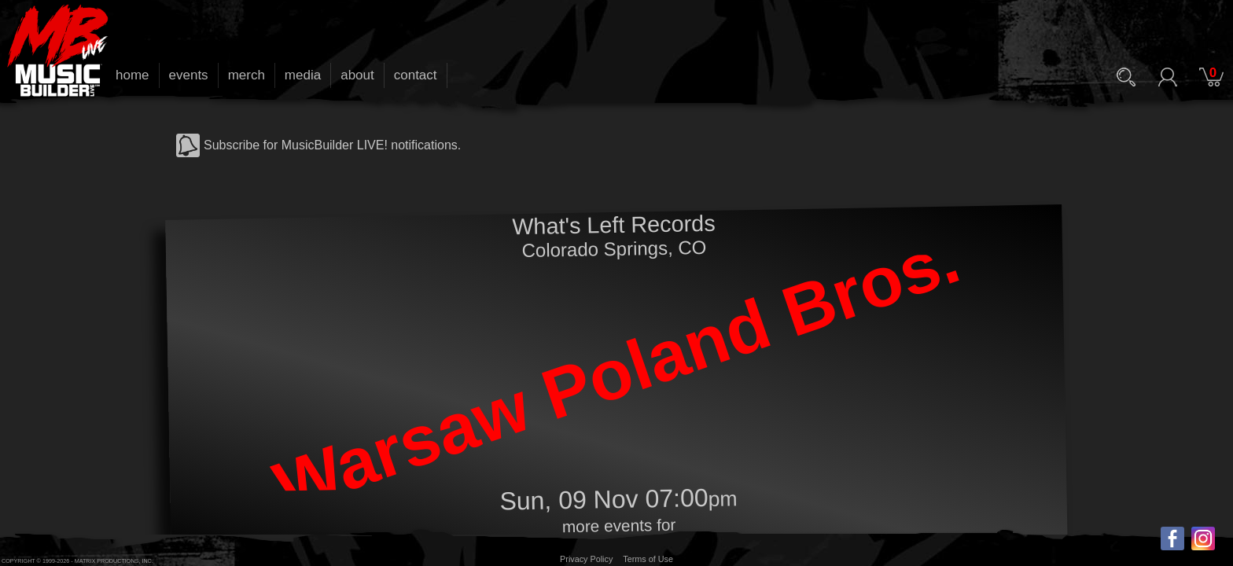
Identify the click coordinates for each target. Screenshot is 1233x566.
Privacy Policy (586, 559)
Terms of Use (648, 559)
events (188, 75)
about (357, 75)
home (132, 75)
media (303, 75)
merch (246, 75)
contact (415, 75)
